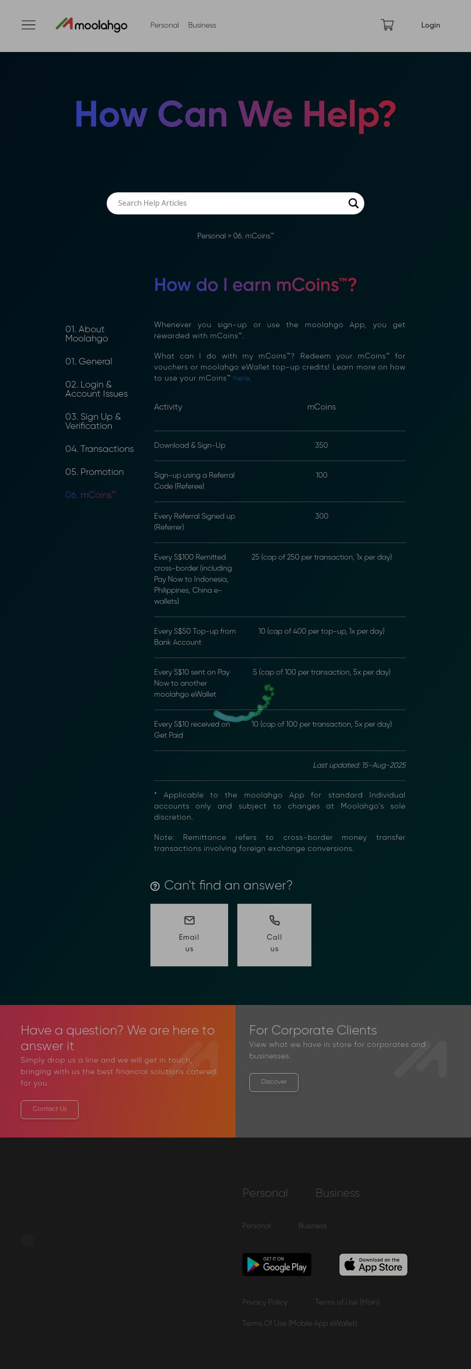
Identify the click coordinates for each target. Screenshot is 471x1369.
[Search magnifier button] (353, 203)
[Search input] (231, 203)
